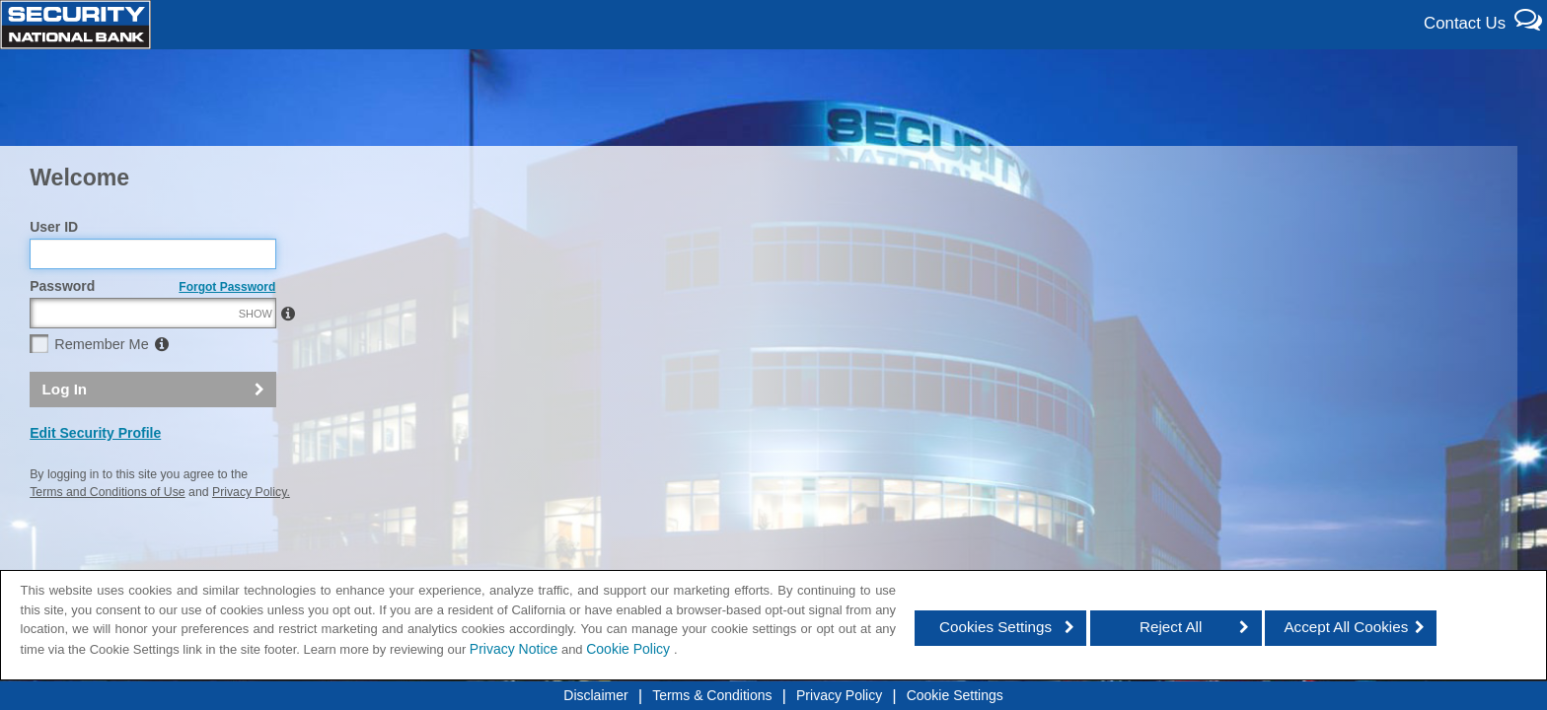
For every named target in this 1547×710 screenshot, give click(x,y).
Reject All (1171, 626)
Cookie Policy (630, 649)
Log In (65, 431)
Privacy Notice (513, 649)
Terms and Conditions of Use (107, 535)
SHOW (255, 357)
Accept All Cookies (1346, 626)
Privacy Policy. (251, 535)
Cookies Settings (995, 626)
